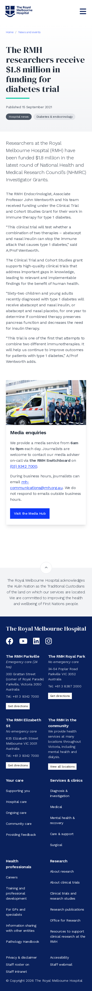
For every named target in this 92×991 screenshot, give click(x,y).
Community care (18, 824)
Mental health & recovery (62, 820)
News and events (29, 32)
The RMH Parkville (22, 656)
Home (9, 32)
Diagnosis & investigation (59, 793)
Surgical (56, 845)
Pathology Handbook (22, 941)
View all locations (62, 766)
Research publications (67, 909)
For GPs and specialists (15, 911)
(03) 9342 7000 (23, 466)
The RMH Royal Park (66, 656)
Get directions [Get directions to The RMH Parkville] (18, 706)
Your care (14, 780)
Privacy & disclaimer (21, 957)
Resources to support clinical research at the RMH (67, 936)
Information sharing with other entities (21, 928)
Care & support (62, 834)
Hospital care (16, 802)
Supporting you (18, 791)
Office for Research (65, 920)
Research (58, 861)
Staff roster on (17, 964)
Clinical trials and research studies (63, 895)
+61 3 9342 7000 (26, 696)
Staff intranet (16, 971)
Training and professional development (16, 893)
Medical (56, 807)
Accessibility (59, 957)
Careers (11, 877)
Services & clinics (66, 780)
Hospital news (19, 116)
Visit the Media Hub (30, 513)
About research (62, 871)
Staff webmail (61, 964)
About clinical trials (65, 882)
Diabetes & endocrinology (54, 116)
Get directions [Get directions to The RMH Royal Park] (60, 696)
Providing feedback (21, 835)
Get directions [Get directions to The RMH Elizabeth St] (18, 765)
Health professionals (18, 864)
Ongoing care (16, 813)
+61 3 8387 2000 (68, 686)
